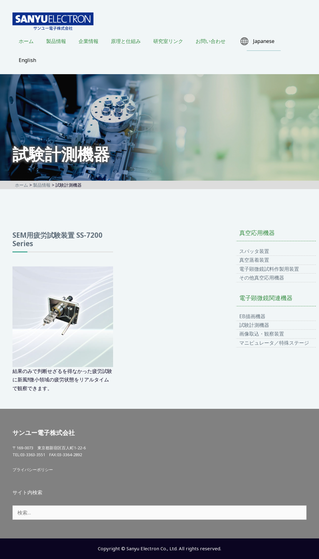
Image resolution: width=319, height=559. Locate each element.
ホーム (26, 41)
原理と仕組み (126, 41)
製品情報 (56, 41)
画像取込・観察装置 (261, 333)
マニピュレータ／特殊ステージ (274, 342)
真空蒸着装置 (254, 259)
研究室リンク (168, 41)
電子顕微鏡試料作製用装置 (269, 268)
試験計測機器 (254, 325)
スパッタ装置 (254, 251)
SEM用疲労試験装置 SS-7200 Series (57, 239)
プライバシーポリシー (32, 469)
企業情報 (88, 41)
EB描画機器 (252, 316)
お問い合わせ (211, 41)
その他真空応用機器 (261, 277)
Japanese (263, 41)
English (27, 60)
